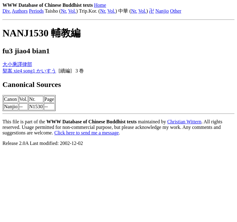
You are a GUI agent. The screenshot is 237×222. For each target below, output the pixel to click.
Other (175, 11)
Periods (36, 11)
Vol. (72, 11)
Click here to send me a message (86, 132)
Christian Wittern (184, 121)
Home (100, 5)
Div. (6, 11)
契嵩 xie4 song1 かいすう (29, 70)
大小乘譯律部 (17, 64)
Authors (20, 11)
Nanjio (162, 11)
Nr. (64, 11)
